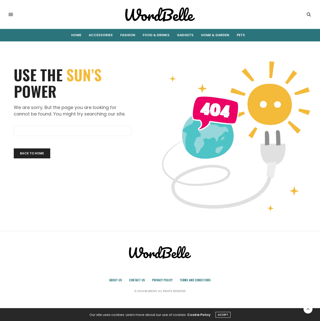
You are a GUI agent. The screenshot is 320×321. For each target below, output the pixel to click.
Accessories (101, 35)
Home (76, 35)
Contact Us (137, 280)
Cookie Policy (198, 315)
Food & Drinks (156, 35)
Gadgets (185, 35)
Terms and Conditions (195, 280)
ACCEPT (223, 315)
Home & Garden (215, 35)
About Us (115, 280)
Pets (241, 35)
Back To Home (32, 153)
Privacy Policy (162, 280)
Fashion (127, 35)
